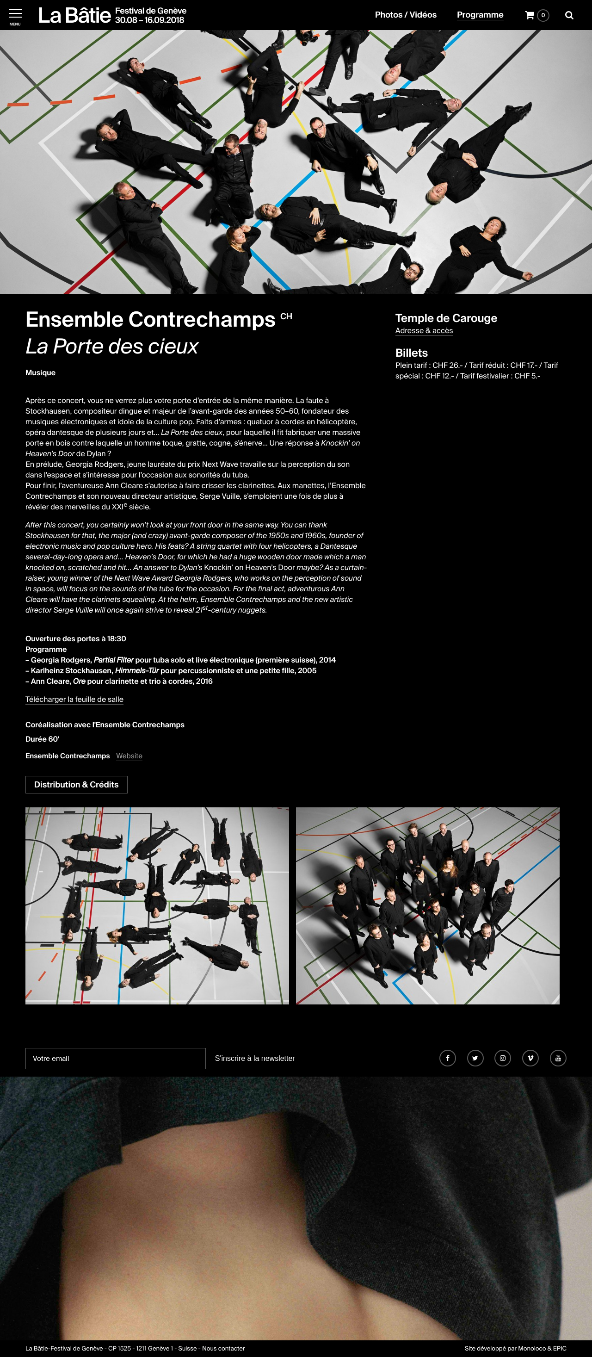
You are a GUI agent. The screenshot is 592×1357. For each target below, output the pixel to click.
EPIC (560, 1349)
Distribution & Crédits (76, 784)
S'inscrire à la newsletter (255, 1058)
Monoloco (532, 1349)
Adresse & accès (424, 330)
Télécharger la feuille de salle (74, 699)
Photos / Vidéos (406, 15)
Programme (480, 15)
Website (129, 756)
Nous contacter (223, 1349)
